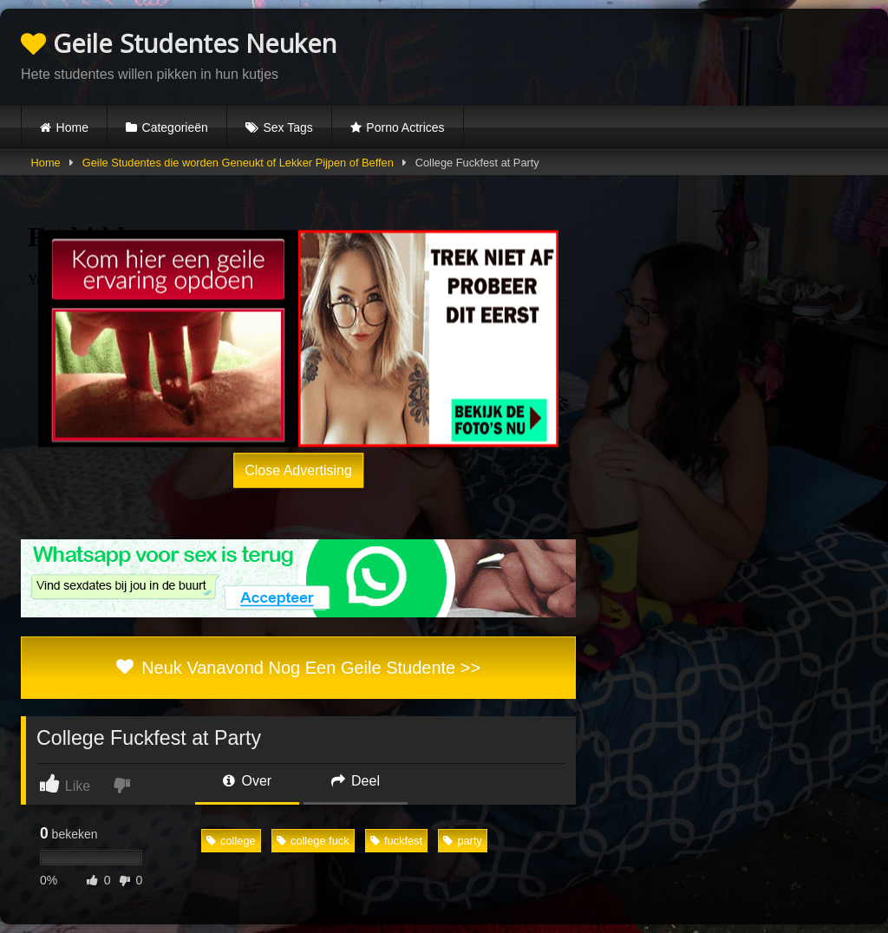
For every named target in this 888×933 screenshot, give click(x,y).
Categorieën (175, 127)
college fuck (313, 840)
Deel (355, 780)
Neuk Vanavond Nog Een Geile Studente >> (298, 667)
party (462, 840)
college (231, 840)
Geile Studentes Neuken (178, 43)
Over (247, 780)
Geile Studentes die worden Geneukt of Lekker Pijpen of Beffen (238, 162)
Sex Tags (287, 127)
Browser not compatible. (664, 55)
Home (72, 127)
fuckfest (396, 840)
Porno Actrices (405, 127)
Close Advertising (298, 470)
